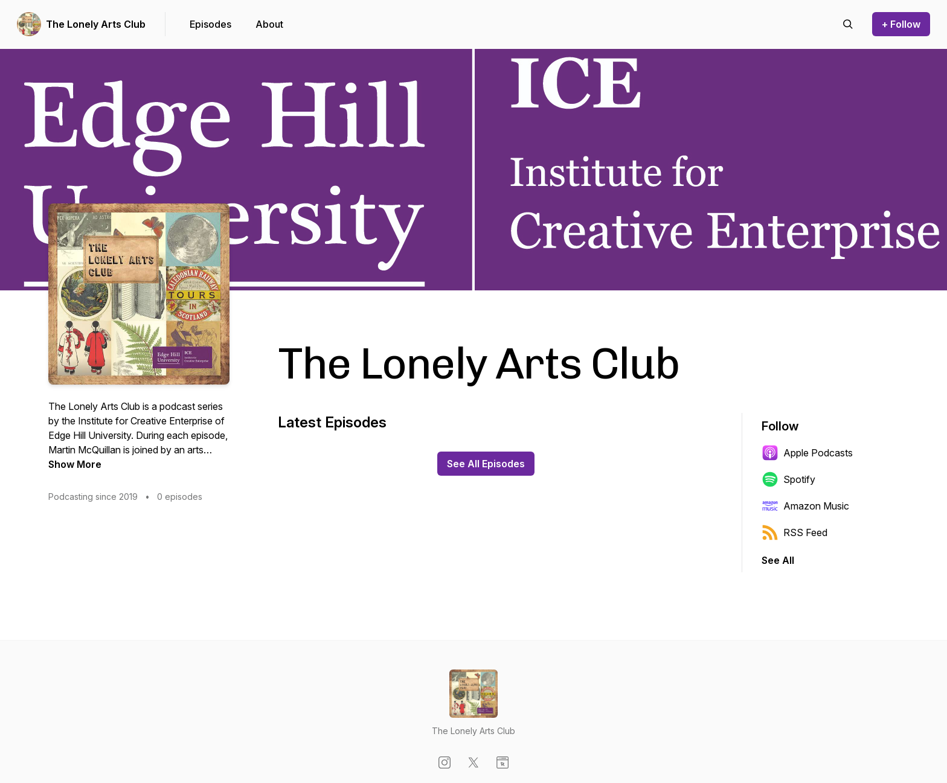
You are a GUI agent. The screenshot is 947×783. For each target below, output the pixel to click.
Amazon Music (805, 505)
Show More (74, 464)
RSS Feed (794, 532)
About (269, 24)
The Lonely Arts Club (96, 24)
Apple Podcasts (807, 452)
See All (778, 560)
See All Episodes (486, 464)
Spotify (788, 479)
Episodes (210, 24)
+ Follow (901, 24)
